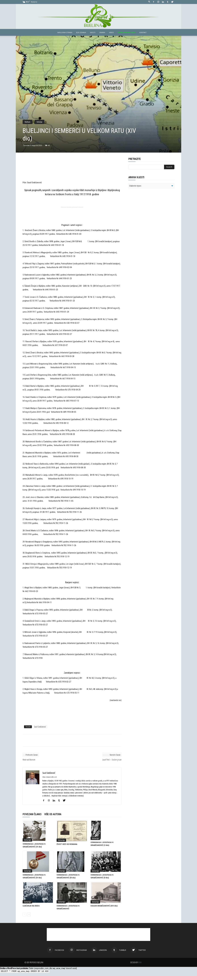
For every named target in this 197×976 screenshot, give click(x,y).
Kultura (27, 122)
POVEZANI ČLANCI (32, 814)
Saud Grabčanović (40, 726)
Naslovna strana (64, 32)
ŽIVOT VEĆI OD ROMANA (67, 844)
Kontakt (143, 32)
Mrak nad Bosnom (29, 759)
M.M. (140, 962)
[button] (149, 2)
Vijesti (92, 32)
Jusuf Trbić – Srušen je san (112, 759)
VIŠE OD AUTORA (52, 814)
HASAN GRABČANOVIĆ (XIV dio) (104, 906)
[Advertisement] (72, 171)
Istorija (39, 122)
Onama (102, 32)
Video (111, 32)
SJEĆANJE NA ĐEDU (31, 906)
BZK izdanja (81, 32)
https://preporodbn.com (49, 777)
